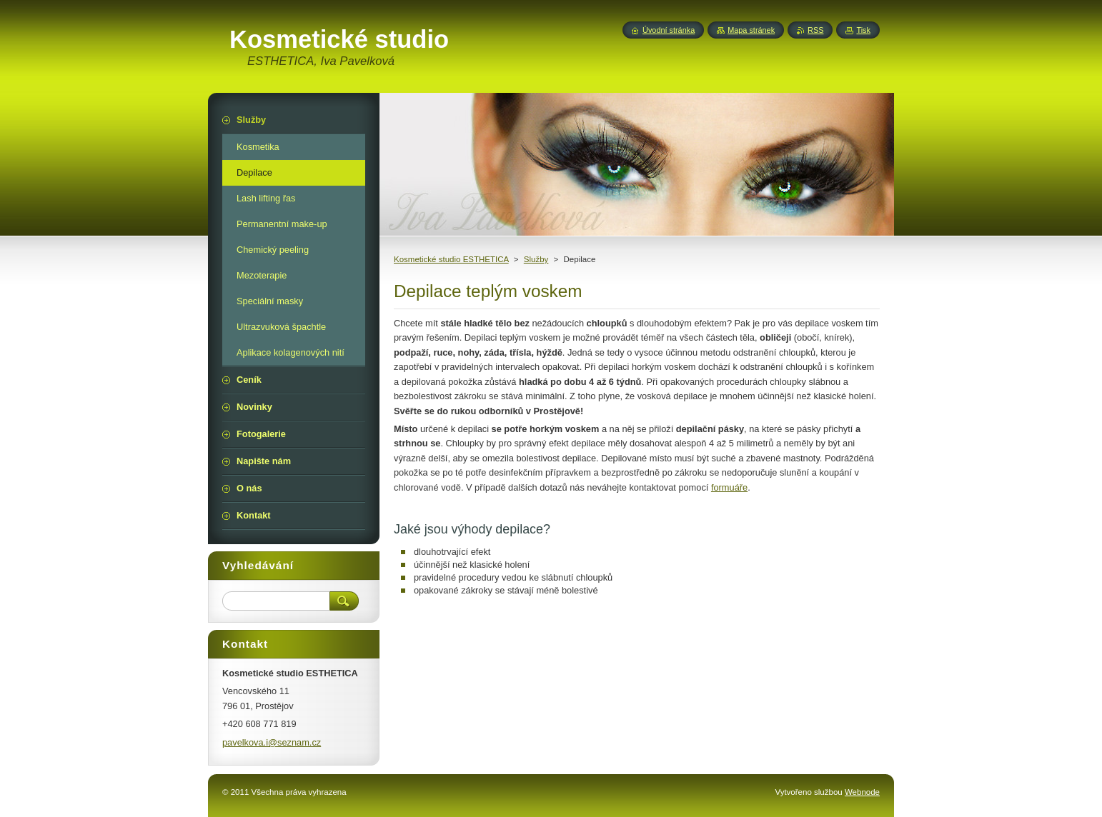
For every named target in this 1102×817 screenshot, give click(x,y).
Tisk (863, 30)
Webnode (862, 792)
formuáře (729, 487)
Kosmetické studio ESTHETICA (451, 259)
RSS (815, 30)
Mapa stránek (751, 30)
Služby (536, 259)
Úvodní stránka (668, 30)
